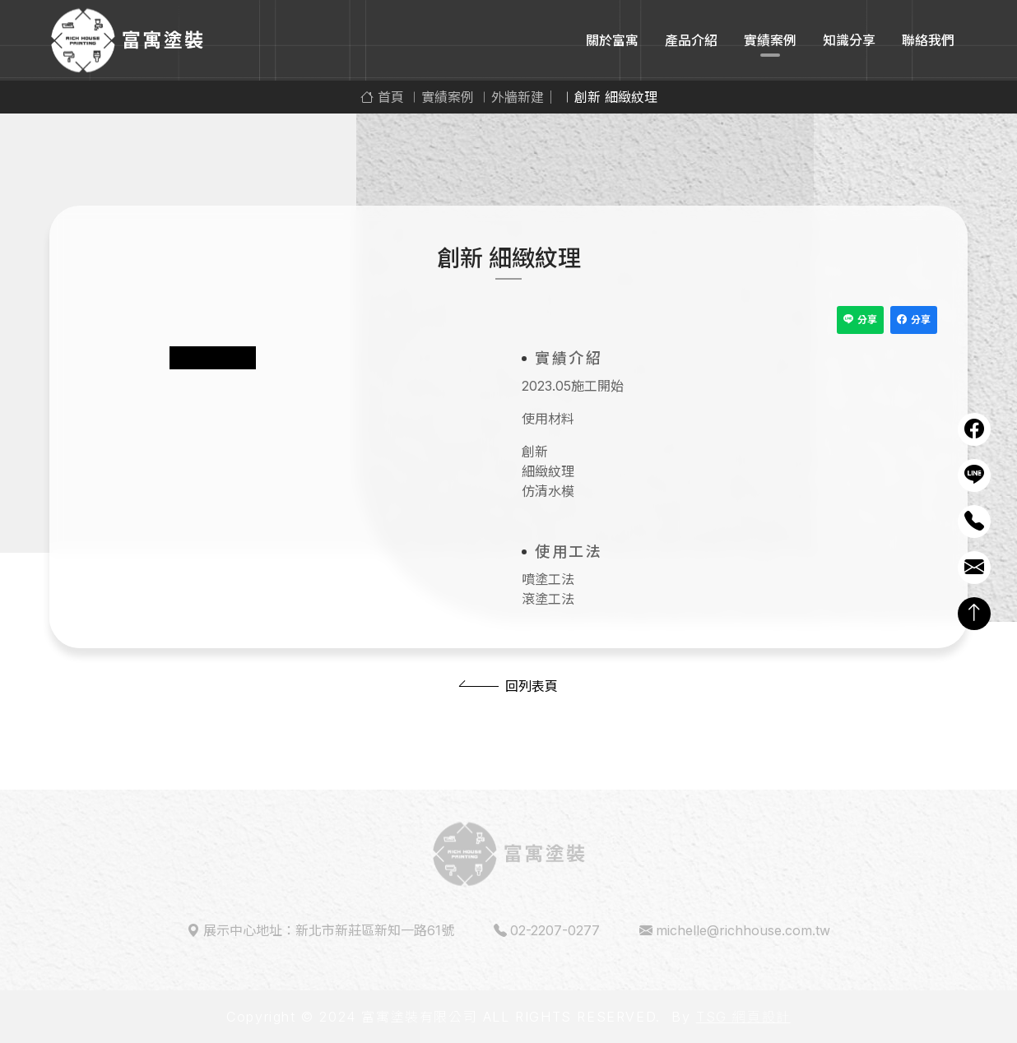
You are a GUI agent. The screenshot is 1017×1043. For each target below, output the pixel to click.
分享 (860, 320)
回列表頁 (531, 686)
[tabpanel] (287, 334)
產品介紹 (691, 40)
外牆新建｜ (524, 97)
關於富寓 (612, 40)
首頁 (382, 97)
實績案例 (770, 40)
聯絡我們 (928, 40)
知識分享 (849, 40)
